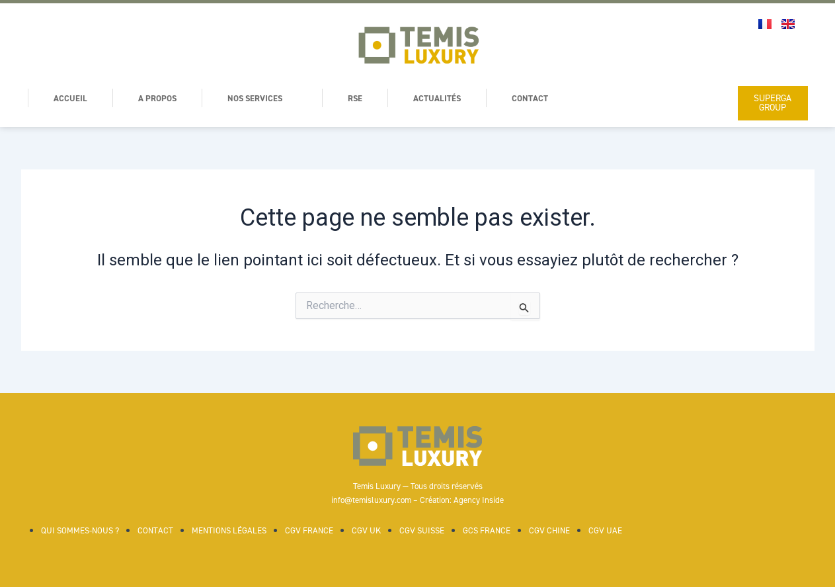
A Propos (161, 98)
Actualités (449, 98)
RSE (364, 98)
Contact (544, 98)
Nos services (268, 98)
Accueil (72, 98)
